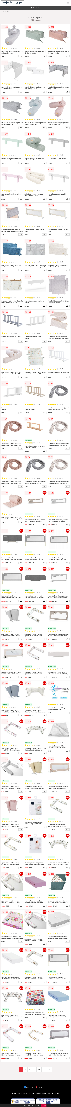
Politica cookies (53, 1093)
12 (44, 1069)
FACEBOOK (29, 1087)
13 (49, 1069)
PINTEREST (41, 1087)
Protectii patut (7, 12)
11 (39, 1069)
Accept (43, 1105)
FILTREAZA (35, 8)
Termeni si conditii (18, 1093)
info (21, 56)
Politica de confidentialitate (36, 1093)
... (34, 1069)
